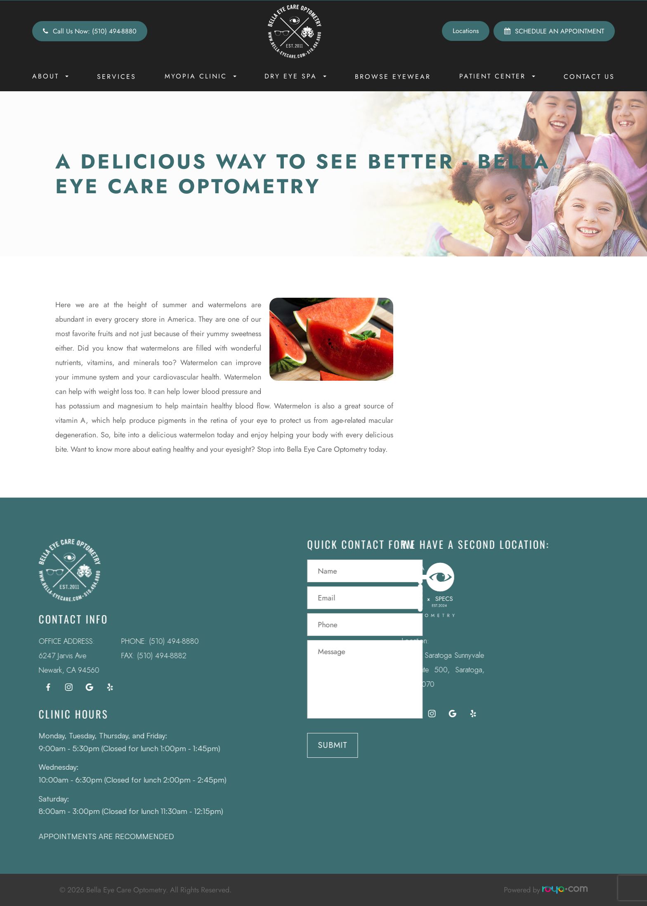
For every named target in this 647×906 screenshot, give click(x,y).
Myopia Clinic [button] (200, 76)
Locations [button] (466, 31)
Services (116, 76)
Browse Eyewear (393, 76)
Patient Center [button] (497, 76)
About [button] (50, 76)
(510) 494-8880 (160, 641)
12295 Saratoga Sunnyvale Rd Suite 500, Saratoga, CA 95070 (429, 670)
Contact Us (589, 76)
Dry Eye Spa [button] (295, 76)
